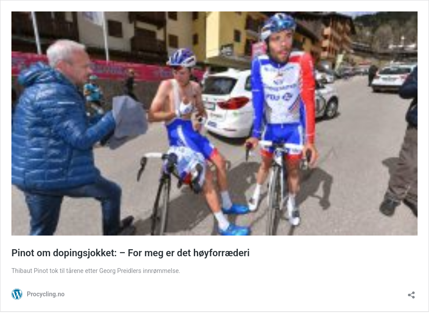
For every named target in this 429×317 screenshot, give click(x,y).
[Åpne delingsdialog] (411, 292)
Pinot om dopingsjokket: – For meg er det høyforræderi (130, 252)
